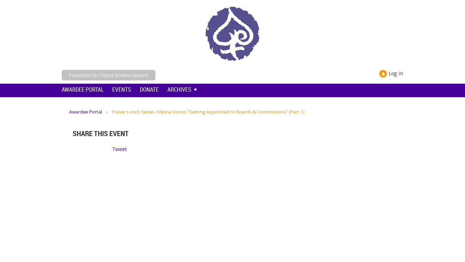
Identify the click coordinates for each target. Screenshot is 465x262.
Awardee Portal (85, 111)
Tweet (119, 149)
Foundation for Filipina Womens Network (108, 75)
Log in (396, 73)
